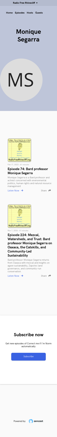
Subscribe (28, 356)
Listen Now (15, 190)
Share (46, 190)
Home (9, 12)
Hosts (30, 12)
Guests (39, 12)
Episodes (19, 12)
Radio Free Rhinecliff (24, 3)
